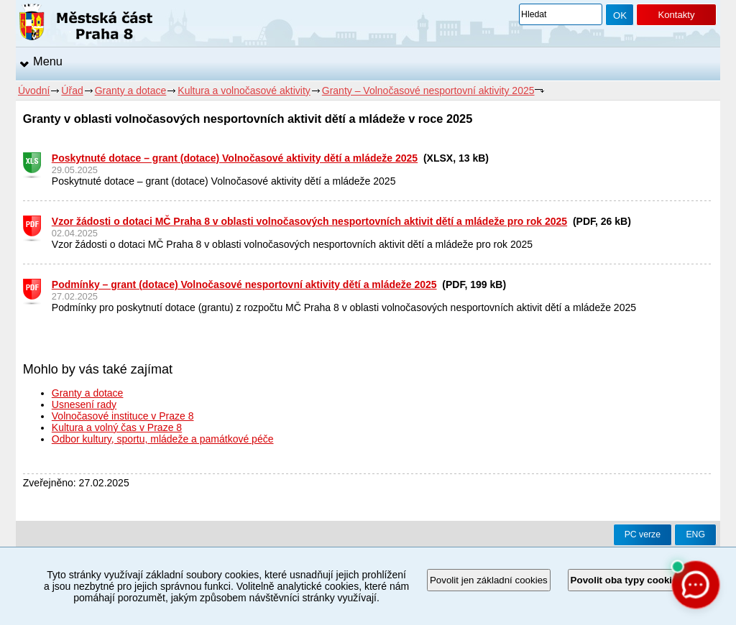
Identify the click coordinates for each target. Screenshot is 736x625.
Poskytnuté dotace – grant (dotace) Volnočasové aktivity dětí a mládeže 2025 (235, 158)
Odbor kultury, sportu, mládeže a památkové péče (163, 439)
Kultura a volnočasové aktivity (244, 90)
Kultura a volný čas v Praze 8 (117, 427)
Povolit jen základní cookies (489, 580)
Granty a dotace (131, 90)
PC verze (643, 534)
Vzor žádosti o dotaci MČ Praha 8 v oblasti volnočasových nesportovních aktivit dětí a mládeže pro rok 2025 (309, 221)
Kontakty (676, 14)
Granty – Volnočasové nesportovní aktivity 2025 (428, 90)
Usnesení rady (84, 404)
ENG (695, 534)
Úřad (72, 90)
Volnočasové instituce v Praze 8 (123, 416)
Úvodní (34, 90)
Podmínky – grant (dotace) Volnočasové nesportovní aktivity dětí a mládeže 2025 (244, 284)
